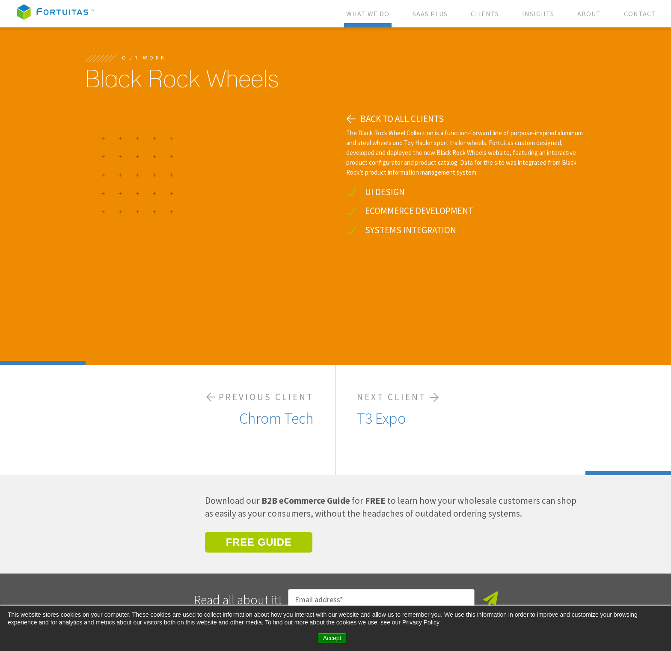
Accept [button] (332, 638)
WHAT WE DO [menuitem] (367, 13)
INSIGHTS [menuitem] (538, 13)
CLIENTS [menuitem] (485, 13)
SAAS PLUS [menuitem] (430, 13)
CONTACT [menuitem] (640, 13)
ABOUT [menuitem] (589, 13)
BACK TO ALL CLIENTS (402, 119)
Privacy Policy (260, 600)
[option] (207, 184)
